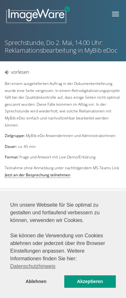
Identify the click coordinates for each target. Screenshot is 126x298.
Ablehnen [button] (35, 281)
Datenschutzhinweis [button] (32, 266)
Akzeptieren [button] (90, 281)
